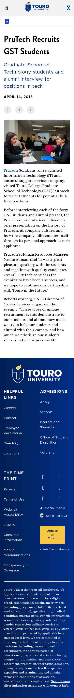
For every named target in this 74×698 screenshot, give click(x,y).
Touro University (59, 549)
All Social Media (52, 508)
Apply (45, 402)
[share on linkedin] (19, 110)
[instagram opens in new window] (59, 497)
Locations (11, 453)
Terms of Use (14, 499)
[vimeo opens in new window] (43, 476)
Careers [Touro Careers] (10, 408)
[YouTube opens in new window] (59, 476)
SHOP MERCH (57, 516)
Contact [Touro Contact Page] (10, 418)
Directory (11, 443)
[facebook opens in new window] (59, 487)
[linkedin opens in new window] (43, 487)
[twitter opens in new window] (43, 497)
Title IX (9, 524)
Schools (46, 412)
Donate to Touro (52, 535)
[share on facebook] (7, 110)
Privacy (10, 489)
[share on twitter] (31, 110)
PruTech (11, 170)
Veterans (47, 452)
